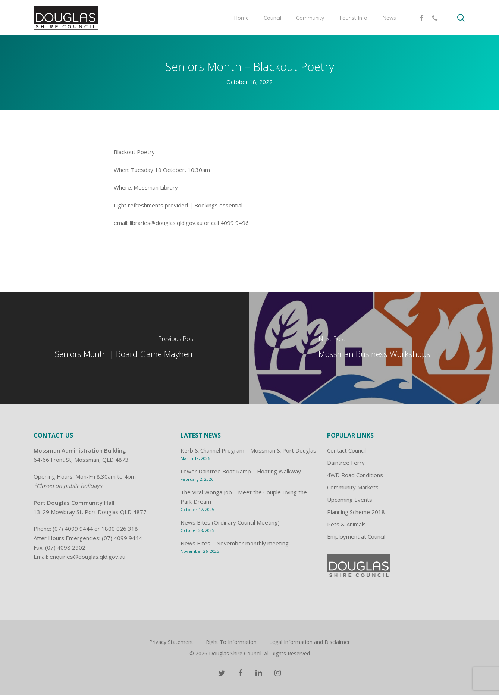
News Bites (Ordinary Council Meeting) (230, 522)
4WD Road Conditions (355, 475)
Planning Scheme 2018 (356, 512)
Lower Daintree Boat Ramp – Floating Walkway (241, 471)
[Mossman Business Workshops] (374, 348)
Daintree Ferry (346, 462)
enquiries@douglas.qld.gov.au (87, 556)
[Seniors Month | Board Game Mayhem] (125, 348)
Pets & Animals (346, 524)
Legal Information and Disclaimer (309, 641)
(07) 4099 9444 (73, 528)
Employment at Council (356, 536)
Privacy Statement (171, 641)
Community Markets (353, 487)
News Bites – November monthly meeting (235, 543)
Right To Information (231, 641)
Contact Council (346, 450)
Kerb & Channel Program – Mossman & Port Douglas (248, 450)
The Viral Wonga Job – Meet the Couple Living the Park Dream (244, 496)
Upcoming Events (349, 499)
